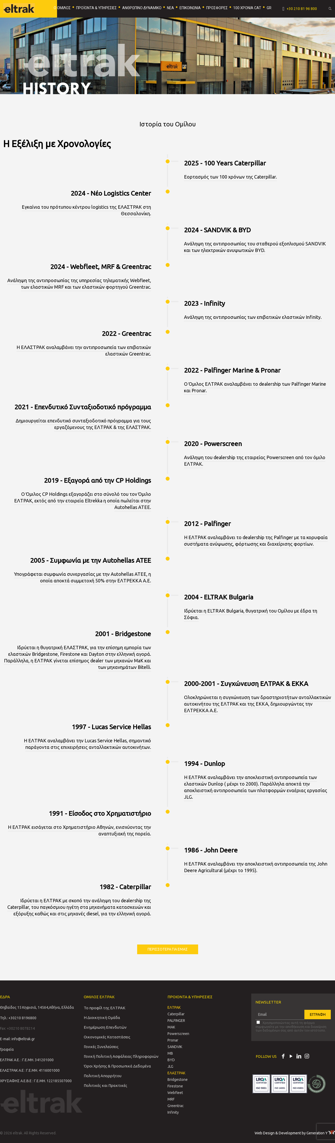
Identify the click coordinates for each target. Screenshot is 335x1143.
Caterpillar (176, 1014)
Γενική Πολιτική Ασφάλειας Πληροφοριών (121, 1056)
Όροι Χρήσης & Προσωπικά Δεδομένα (117, 1066)
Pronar (173, 1040)
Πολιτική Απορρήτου (102, 1076)
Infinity (173, 1112)
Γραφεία (7, 1049)
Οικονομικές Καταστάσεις (107, 1037)
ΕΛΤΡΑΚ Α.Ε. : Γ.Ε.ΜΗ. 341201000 (27, 1060)
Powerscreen (178, 1034)
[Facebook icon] (283, 1057)
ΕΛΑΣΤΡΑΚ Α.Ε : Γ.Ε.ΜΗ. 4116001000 (30, 1070)
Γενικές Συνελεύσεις (101, 1046)
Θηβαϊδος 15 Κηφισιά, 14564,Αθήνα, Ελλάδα (37, 1007)
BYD (171, 1060)
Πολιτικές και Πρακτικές (105, 1085)
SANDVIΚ (175, 1047)
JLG (170, 1066)
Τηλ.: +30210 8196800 (18, 1018)
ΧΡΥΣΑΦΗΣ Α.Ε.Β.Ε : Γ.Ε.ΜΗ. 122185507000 (36, 1081)
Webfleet (175, 1093)
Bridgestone (178, 1079)
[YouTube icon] (291, 1057)
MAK (171, 1027)
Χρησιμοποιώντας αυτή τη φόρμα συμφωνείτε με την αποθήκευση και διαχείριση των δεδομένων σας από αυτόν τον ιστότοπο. (290, 1026)
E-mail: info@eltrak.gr (17, 1039)
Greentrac (176, 1106)
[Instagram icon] (307, 1057)
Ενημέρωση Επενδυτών (105, 1027)
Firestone (175, 1086)
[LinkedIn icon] (299, 1057)
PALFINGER (176, 1020)
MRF (171, 1099)
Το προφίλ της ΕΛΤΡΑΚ (104, 1008)
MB (170, 1053)
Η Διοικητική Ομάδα (102, 1017)
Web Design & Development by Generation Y (295, 1133)
